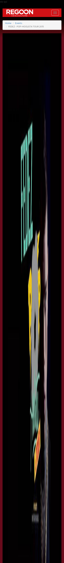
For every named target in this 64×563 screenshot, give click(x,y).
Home (8, 23)
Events (18, 23)
